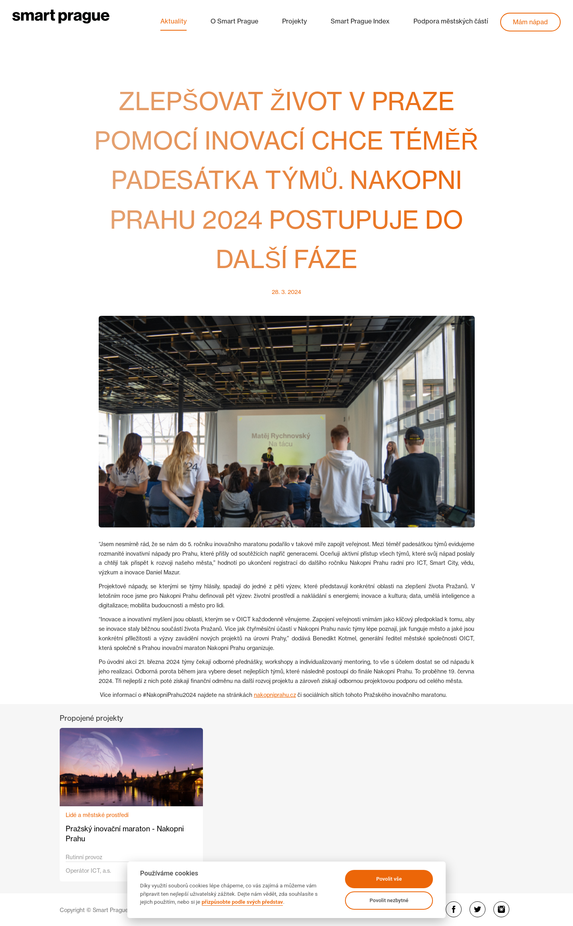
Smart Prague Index (360, 21)
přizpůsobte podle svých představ (242, 902)
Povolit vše (388, 879)
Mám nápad (530, 22)
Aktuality (173, 21)
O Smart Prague (234, 21)
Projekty (294, 21)
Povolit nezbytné (389, 900)
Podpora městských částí (450, 21)
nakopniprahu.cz (275, 694)
